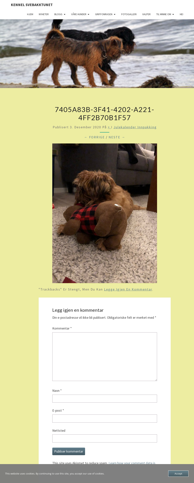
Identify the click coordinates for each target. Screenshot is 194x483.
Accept (178, 473)
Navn (57, 390)
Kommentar (62, 328)
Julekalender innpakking (135, 127)
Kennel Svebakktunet (32, 4)
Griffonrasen (103, 14)
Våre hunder (78, 14)
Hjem (30, 14)
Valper (146, 14)
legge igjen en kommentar (128, 289)
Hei (181, 14)
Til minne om (163, 14)
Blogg (58, 14)
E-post (58, 410)
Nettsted (58, 430)
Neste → (117, 137)
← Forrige (94, 137)
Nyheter (44, 14)
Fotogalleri (129, 14)
